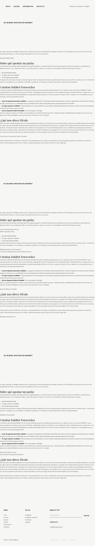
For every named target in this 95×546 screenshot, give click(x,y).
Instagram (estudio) (31, 517)
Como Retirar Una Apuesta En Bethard (11, 454)
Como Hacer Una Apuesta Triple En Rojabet (13, 136)
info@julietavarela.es (56, 527)
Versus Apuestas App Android (9, 229)
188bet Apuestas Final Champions (10, 249)
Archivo (6, 517)
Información (7, 524)
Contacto (6, 527)
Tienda (6, 522)
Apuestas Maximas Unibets (8, 289)
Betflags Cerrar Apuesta (7, 415)
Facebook (28, 520)
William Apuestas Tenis (7, 231)
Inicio (5, 515)
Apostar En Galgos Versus (8, 452)
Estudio (6, 520)
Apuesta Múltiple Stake (7, 58)
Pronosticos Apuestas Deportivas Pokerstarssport (15, 251)
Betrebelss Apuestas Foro (8, 316)
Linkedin (27, 522)
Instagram (28, 515)
